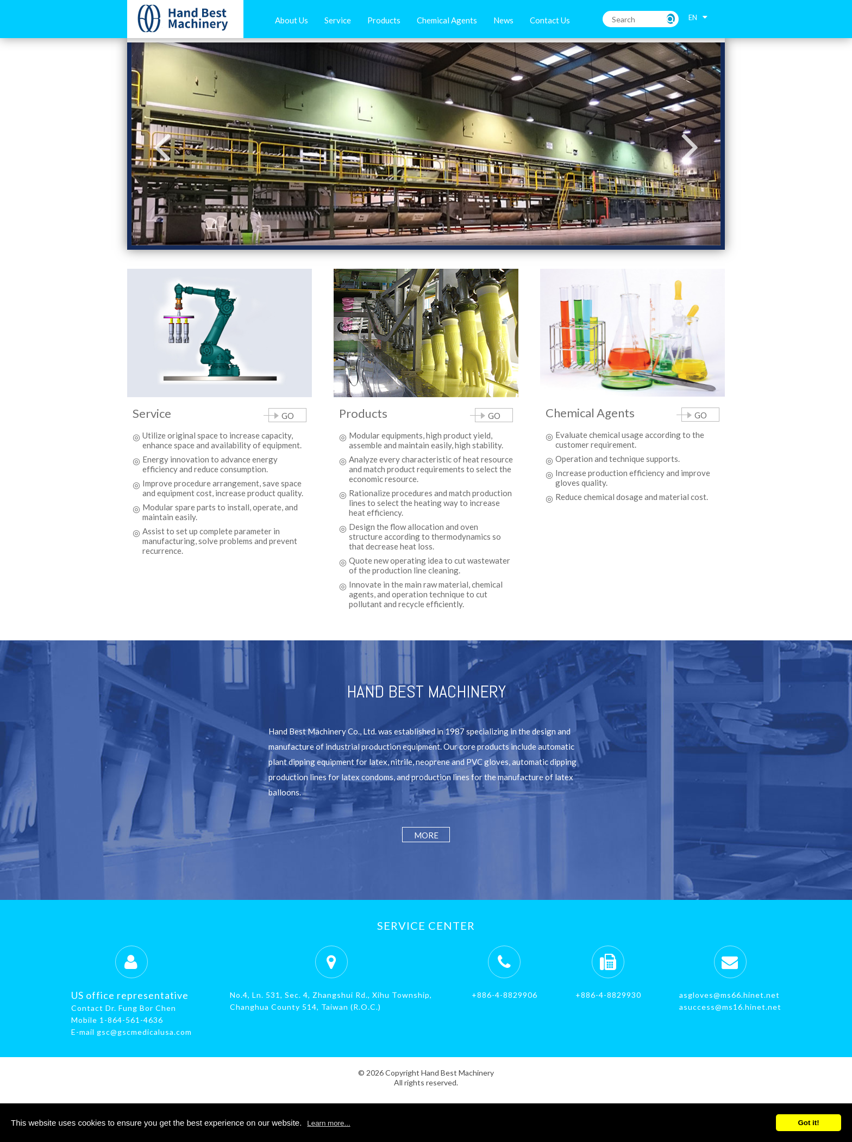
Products (383, 20)
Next (690, 146)
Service (337, 20)
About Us (291, 20)
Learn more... (328, 1123)
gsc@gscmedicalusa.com (144, 1031)
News (503, 20)
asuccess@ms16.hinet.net (730, 1006)
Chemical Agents (447, 20)
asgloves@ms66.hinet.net (729, 994)
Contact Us (550, 20)
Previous (162, 146)
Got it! (808, 1123)
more (426, 835)
